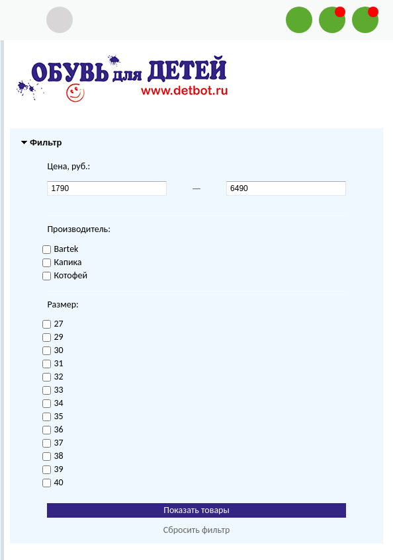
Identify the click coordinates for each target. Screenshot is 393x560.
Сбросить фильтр (196, 530)
